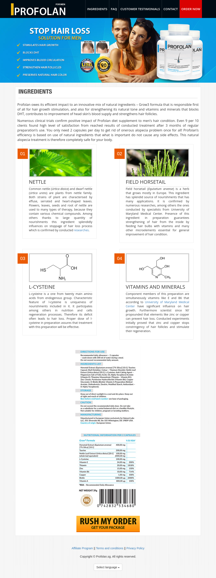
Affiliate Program (83, 548)
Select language (108, 567)
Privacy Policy (135, 548)
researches (81, 230)
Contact (171, 9)
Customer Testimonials (140, 9)
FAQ (114, 9)
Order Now (190, 9)
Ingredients (98, 7)
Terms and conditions (109, 548)
